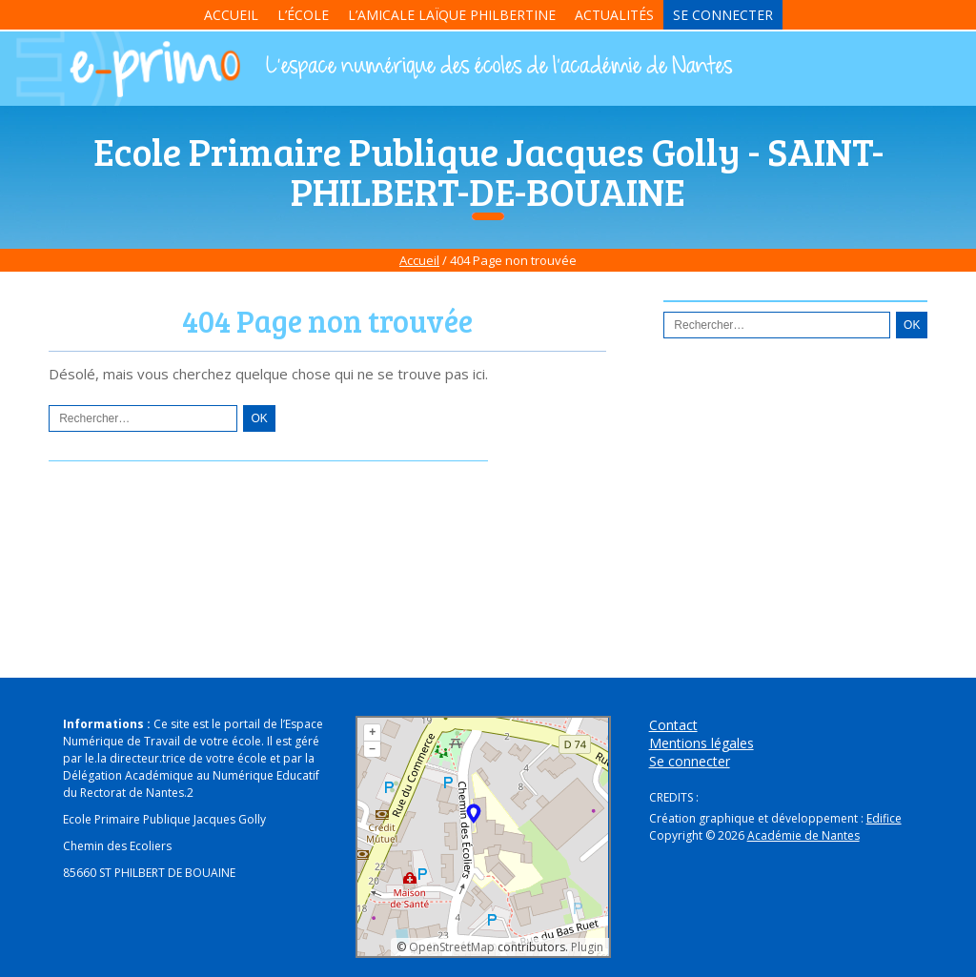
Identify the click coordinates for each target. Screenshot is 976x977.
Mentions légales (701, 743)
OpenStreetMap (452, 947)
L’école (303, 15)
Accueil (231, 15)
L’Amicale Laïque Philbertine (452, 15)
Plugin (585, 947)
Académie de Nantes (803, 835)
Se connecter (723, 15)
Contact (673, 725)
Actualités (614, 15)
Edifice (884, 818)
